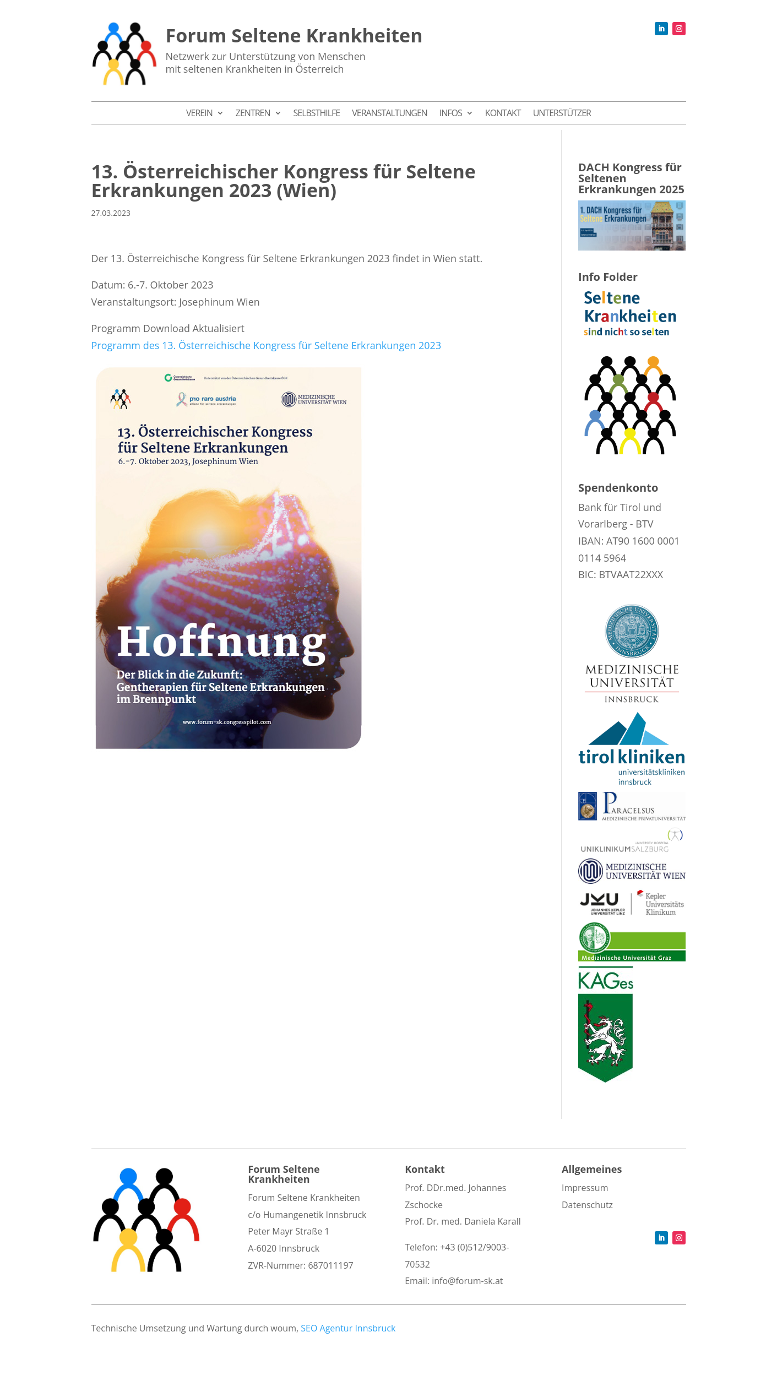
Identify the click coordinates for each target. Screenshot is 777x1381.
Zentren (253, 114)
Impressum (585, 1188)
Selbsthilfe (317, 114)
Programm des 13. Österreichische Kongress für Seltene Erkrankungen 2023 (266, 345)
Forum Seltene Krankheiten (294, 35)
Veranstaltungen (389, 114)
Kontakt (503, 114)
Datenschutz (587, 1205)
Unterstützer (562, 114)
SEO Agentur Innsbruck (348, 1328)
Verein (199, 114)
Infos (450, 114)
